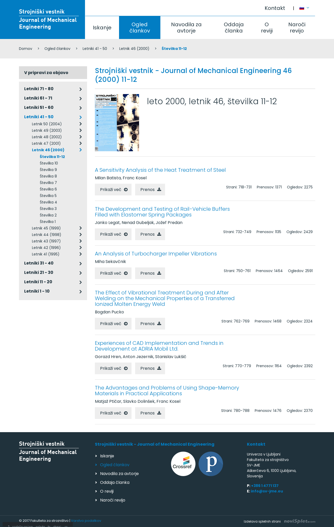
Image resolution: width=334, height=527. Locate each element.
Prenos (147, 190)
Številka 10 (49, 163)
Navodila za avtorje (186, 27)
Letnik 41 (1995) (46, 254)
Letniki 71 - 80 (39, 89)
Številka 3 (48, 208)
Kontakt (275, 8)
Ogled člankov (139, 27)
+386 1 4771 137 (265, 485)
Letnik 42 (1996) (46, 247)
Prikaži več (110, 190)
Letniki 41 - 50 (95, 48)
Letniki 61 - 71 (38, 98)
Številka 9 (48, 169)
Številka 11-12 (52, 156)
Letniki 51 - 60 (39, 107)
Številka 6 (48, 189)
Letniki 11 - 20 (38, 282)
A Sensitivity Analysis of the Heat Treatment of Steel (160, 170)
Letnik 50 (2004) (47, 124)
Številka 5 (48, 195)
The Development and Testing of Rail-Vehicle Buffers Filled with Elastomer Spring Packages (162, 211)
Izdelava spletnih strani (279, 521)
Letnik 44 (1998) (46, 234)
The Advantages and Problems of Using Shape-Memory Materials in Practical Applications (167, 390)
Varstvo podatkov (86, 520)
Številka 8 (48, 176)
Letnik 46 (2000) (134, 48)
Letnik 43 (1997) (46, 241)
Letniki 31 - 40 (39, 263)
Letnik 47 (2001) (46, 143)
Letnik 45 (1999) (46, 228)
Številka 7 (48, 182)
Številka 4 (48, 202)
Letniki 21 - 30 (38, 272)
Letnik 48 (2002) (47, 137)
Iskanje (102, 27)
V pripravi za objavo (46, 73)
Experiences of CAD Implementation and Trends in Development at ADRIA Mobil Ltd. (159, 345)
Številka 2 (48, 215)
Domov (25, 48)
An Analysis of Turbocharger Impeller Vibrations (156, 253)
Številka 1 (48, 221)
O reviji (267, 27)
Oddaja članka (234, 27)
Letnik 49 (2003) (47, 130)
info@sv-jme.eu (267, 491)
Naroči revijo (296, 27)
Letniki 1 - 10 (37, 291)
